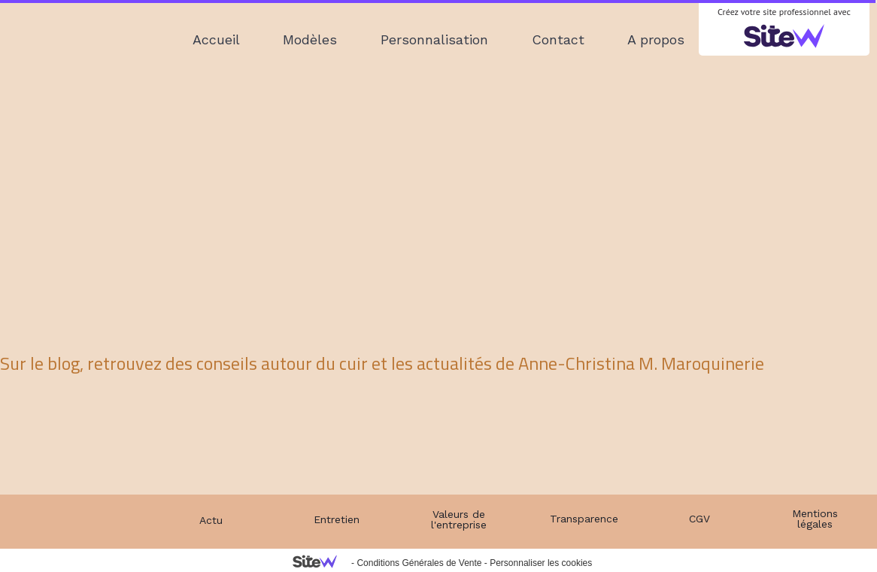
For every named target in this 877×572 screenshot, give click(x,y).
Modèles (310, 39)
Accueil (216, 39)
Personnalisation (434, 39)
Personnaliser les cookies (541, 563)
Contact (558, 39)
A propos (655, 39)
